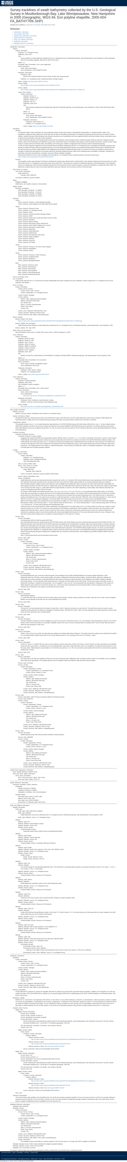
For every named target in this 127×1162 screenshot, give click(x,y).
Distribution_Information (21, 41)
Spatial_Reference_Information (23, 37)
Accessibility (20, 1152)
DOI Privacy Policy (6, 1152)
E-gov (40, 1159)
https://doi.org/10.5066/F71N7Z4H (38, 81)
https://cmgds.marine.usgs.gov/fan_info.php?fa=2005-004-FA (35, 157)
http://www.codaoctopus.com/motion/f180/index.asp (69, 491)
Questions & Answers (33, 25)
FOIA (63, 1159)
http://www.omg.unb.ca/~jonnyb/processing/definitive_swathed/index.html (44, 395)
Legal (13, 1152)
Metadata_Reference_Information (23, 43)
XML (53, 25)
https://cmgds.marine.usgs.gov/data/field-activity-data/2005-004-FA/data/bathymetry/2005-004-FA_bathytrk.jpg (50, 321)
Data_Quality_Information (21, 34)
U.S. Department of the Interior (9, 1159)
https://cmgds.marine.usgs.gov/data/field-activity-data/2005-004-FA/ (40, 85)
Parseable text (46, 25)
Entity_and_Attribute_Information (23, 39)
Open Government (48, 1159)
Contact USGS (34, 1152)
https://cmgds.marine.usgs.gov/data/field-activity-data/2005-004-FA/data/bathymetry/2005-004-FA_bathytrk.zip (53, 89)
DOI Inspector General (24, 1159)
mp (8, 1161)
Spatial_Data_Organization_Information (25, 36)
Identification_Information (21, 32)
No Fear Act (57, 1159)
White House (34, 1159)
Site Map (26, 1152)
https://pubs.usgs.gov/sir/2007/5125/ (38, 374)
